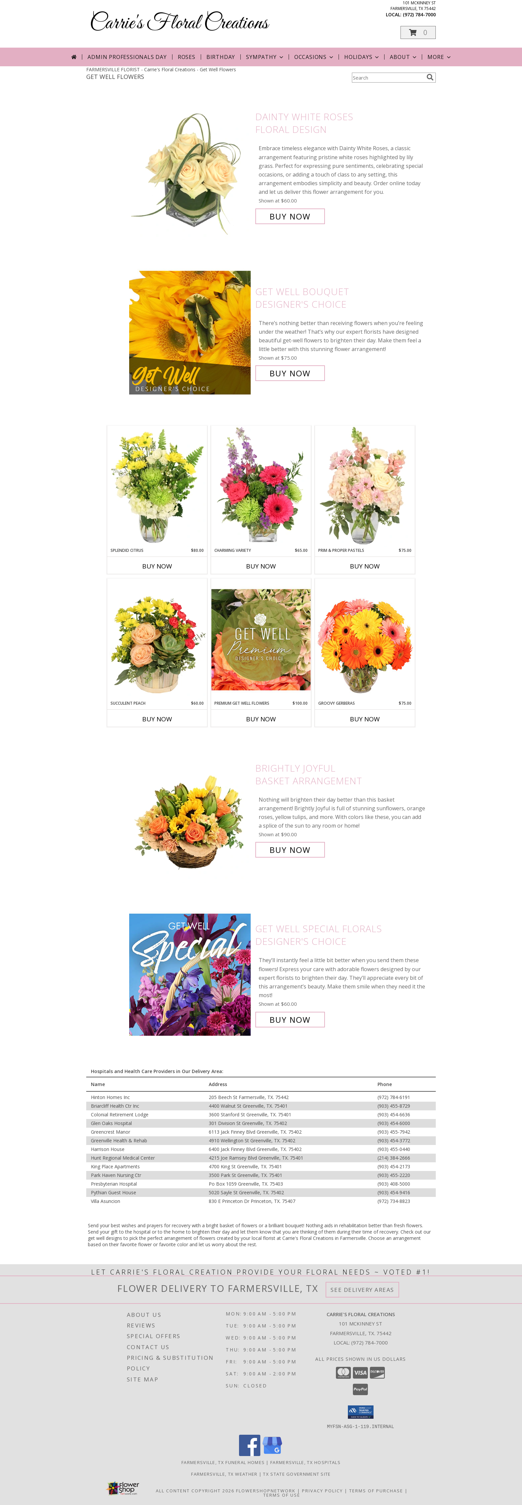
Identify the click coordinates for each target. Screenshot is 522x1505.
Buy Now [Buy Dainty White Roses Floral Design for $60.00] (290, 216)
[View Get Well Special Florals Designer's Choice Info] (190, 974)
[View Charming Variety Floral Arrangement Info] (261, 486)
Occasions (314, 57)
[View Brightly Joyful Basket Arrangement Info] (190, 809)
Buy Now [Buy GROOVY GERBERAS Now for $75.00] (365, 719)
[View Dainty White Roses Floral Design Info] (190, 167)
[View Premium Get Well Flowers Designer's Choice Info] (261, 639)
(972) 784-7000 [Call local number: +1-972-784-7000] (419, 14)
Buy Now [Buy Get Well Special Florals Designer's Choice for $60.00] (290, 1019)
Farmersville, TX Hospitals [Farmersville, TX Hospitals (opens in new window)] (305, 1462)
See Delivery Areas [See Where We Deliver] (362, 1290)
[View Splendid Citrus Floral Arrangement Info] (157, 486)
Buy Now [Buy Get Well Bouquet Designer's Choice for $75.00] (290, 373)
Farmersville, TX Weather (224, 1474)
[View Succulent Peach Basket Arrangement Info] (157, 639)
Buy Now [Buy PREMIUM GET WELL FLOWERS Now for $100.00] (261, 719)
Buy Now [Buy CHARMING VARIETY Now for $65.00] (261, 566)
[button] (418, 32)
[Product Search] (387, 77)
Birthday (220, 57)
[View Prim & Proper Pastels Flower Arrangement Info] (365, 486)
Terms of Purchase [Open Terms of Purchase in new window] (376, 1490)
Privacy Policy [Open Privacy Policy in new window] (322, 1490)
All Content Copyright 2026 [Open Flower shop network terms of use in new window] (195, 1490)
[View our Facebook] (249, 1454)
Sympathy (265, 57)
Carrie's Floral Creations (179, 23)
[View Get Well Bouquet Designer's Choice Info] (190, 332)
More (439, 57)
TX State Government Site (297, 1474)
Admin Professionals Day (127, 57)
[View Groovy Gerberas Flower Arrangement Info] (365, 639)
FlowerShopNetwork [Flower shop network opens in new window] (266, 1490)
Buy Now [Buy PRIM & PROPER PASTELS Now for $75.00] (365, 566)
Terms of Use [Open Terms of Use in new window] (281, 1495)
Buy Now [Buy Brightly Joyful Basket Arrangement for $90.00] (290, 849)
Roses (186, 57)
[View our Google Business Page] (272, 1454)
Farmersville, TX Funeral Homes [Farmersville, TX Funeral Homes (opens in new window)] (223, 1462)
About (404, 57)
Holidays (362, 57)
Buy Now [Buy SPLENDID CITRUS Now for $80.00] (157, 566)
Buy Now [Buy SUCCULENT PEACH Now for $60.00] (157, 719)
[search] (430, 77)
